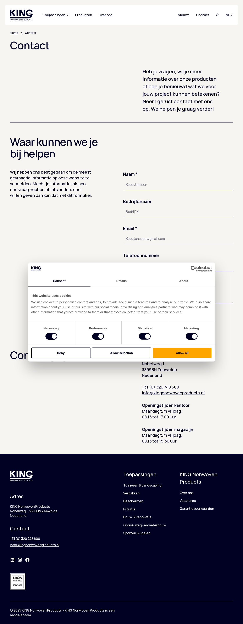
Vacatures (188, 500)
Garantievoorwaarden (197, 508)
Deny (61, 353)
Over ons (187, 492)
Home (14, 33)
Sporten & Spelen (136, 533)
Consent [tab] (59, 280)
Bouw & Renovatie (137, 517)
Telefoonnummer (141, 255)
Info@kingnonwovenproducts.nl (173, 393)
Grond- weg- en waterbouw (144, 525)
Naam (130, 174)
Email (130, 228)
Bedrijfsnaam (137, 201)
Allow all (182, 353)
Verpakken (131, 493)
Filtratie (129, 509)
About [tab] (183, 280)
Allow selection (121, 353)
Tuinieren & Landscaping (142, 485)
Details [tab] (121, 280)
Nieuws (183, 15)
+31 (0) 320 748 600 (160, 387)
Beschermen (133, 501)
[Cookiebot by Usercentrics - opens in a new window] (194, 269)
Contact (202, 15)
